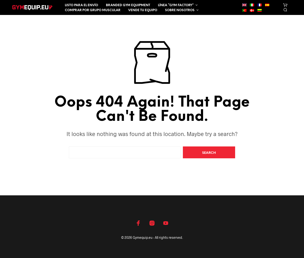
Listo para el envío (81, 5)
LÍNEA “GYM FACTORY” (176, 5)
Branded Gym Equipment (128, 5)
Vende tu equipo (142, 10)
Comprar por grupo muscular (92, 10)
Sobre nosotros (180, 10)
